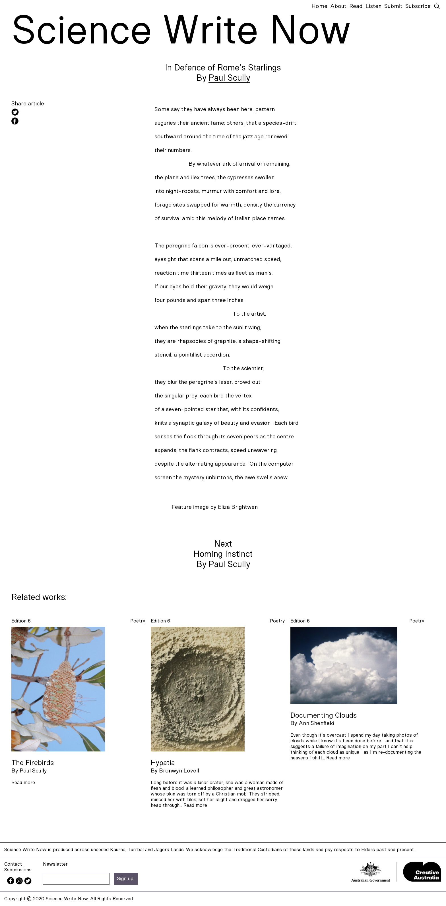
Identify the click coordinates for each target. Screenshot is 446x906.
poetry (137, 620)
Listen (373, 6)
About (338, 6)
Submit (393, 6)
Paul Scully (229, 78)
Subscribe (418, 6)
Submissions (18, 869)
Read (356, 6)
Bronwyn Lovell (179, 771)
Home (319, 6)
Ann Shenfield (316, 723)
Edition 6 (21, 620)
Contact (13, 864)
